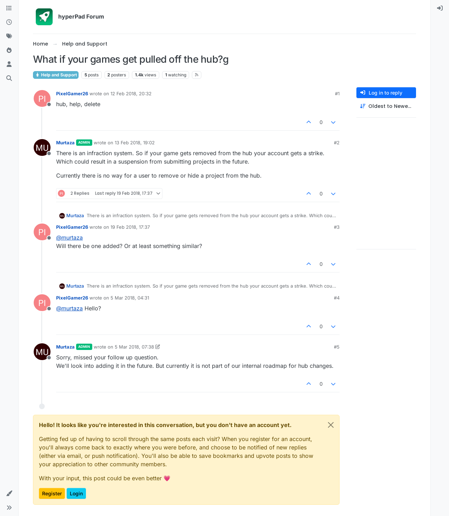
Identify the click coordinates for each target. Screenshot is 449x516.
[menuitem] (440, 8)
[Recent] (9, 22)
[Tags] (9, 36)
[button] (9, 493)
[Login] (440, 8)
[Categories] (9, 8)
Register (52, 493)
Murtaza (65, 142)
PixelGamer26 (72, 93)
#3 (337, 227)
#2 (337, 142)
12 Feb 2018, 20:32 (131, 93)
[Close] (330, 425)
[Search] (9, 78)
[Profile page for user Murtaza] (42, 147)
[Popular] (9, 50)
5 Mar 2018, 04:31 (129, 298)
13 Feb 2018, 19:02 (135, 142)
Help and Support (56, 74)
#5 (337, 347)
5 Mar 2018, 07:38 (134, 347)
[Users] (9, 64)
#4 (337, 298)
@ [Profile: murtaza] (69, 237)
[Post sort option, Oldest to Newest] (386, 106)
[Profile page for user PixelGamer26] (42, 98)
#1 (337, 93)
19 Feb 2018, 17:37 (130, 227)
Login (76, 493)
